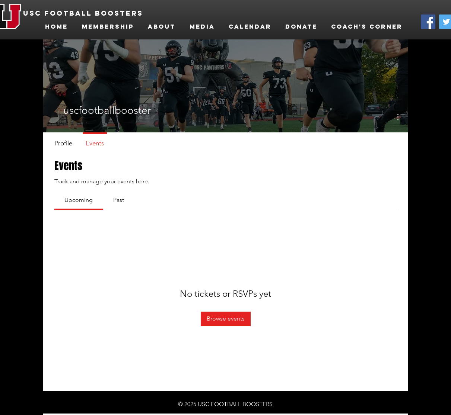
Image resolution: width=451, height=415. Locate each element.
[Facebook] (428, 22)
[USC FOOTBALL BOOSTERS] (86, 13)
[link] (78, 199)
